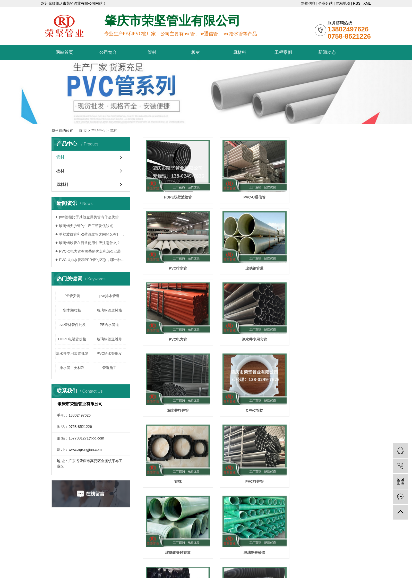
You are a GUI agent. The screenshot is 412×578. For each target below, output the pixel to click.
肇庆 (282, 562)
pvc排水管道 (109, 296)
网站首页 (64, 52)
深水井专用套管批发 (72, 353)
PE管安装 (72, 296)
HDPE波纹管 (177, 474)
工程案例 (283, 52)
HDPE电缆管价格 (72, 339)
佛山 (265, 562)
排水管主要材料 (72, 368)
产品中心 (98, 130)
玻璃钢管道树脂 (109, 310)
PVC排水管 (326, 196)
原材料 (239, 52)
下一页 (250, 494)
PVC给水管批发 (109, 353)
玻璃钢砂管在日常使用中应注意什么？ (89, 243)
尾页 (266, 494)
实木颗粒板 (72, 310)
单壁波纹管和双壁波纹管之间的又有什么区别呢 (92, 234)
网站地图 (343, 3)
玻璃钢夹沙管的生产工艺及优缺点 (86, 226)
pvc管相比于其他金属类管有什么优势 (89, 217)
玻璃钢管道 (177, 265)
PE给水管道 (109, 325)
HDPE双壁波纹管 (177, 196)
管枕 (326, 335)
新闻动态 (327, 52)
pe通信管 (194, 547)
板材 (195, 52)
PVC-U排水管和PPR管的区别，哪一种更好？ (92, 260)
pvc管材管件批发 (72, 325)
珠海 (249, 562)
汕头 (257, 562)
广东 (224, 562)
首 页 (83, 130)
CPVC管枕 (251, 335)
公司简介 (108, 52)
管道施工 (109, 368)
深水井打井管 (177, 335)
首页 (215, 494)
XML (367, 3)
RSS (356, 3)
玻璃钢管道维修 (109, 339)
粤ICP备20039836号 (247, 539)
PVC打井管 (177, 404)
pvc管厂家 (228, 547)
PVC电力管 (252, 265)
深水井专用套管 (326, 265)
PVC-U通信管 (252, 196)
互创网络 (194, 562)
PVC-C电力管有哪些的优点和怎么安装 (90, 251)
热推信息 (308, 3)
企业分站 (325, 3)
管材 (152, 52)
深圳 (241, 562)
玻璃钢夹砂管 (326, 404)
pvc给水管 (210, 547)
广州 (233, 562)
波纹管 (251, 474)
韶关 (274, 562)
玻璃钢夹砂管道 (251, 404)
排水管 (326, 474)
